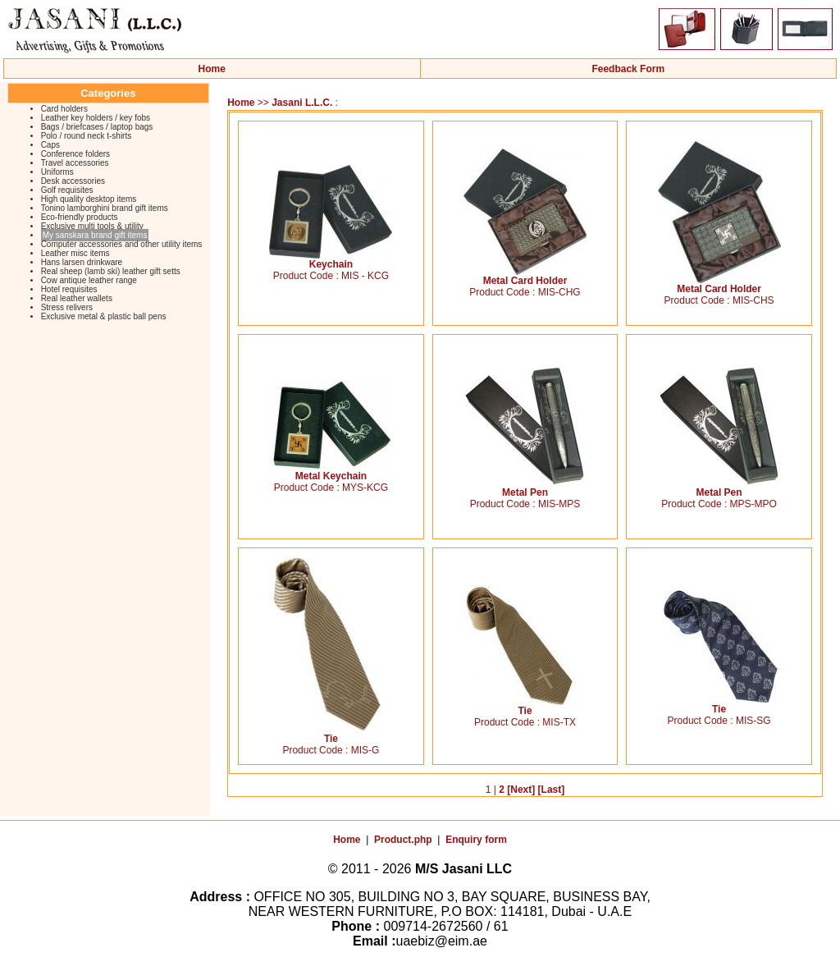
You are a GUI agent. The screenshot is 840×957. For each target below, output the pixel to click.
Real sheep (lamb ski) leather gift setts (110, 271)
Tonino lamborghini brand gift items (104, 208)
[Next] (521, 789)
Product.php (403, 839)
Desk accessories (73, 180)
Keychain (330, 260)
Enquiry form (476, 839)
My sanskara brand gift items (95, 235)
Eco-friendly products (79, 217)
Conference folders (76, 153)
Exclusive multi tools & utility (92, 226)
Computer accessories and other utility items (122, 244)
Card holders (64, 108)
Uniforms (57, 171)
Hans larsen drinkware (82, 262)
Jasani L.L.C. (302, 102)
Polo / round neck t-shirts (86, 135)
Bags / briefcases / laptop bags (97, 126)
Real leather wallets (76, 298)
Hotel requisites (69, 289)
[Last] (551, 789)
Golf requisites (67, 190)
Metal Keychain (330, 471)
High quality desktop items (89, 199)
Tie (330, 734)
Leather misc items (75, 253)
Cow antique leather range (89, 280)
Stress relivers (67, 307)
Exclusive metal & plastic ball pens (104, 316)
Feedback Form (627, 69)
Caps (50, 144)
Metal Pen (525, 488)
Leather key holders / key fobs (95, 117)
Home (212, 69)
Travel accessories (75, 162)
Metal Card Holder (525, 276)
